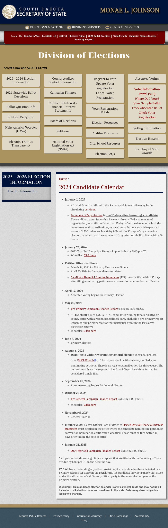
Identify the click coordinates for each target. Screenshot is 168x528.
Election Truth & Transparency (21, 143)
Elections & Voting (44, 27)
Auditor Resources (105, 133)
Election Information (22, 191)
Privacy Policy (61, 516)
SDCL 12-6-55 (86, 360)
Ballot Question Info (21, 107)
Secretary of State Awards (147, 151)
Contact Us (16, 36)
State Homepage (118, 516)
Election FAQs (105, 154)
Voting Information (147, 128)
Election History (147, 139)
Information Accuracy (89, 516)
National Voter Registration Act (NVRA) (63, 145)
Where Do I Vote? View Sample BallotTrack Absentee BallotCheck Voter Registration (147, 103)
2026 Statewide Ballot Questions (20, 94)
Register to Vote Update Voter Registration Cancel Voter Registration (105, 88)
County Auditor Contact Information (63, 80)
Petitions (63, 131)
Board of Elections (63, 121)
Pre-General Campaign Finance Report (94, 399)
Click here (90, 255)
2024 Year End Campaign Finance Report (95, 451)
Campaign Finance (63, 93)
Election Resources (105, 123)
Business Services (84, 27)
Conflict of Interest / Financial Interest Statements (63, 107)
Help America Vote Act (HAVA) (21, 129)
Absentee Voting (147, 78)
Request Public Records (32, 516)
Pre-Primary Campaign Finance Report (94, 309)
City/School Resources (105, 143)
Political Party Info (21, 117)
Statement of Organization (86, 215)
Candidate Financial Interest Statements (95, 277)
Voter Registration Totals (105, 110)
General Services (122, 27)
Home (63, 179)
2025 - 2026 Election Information (20, 80)
